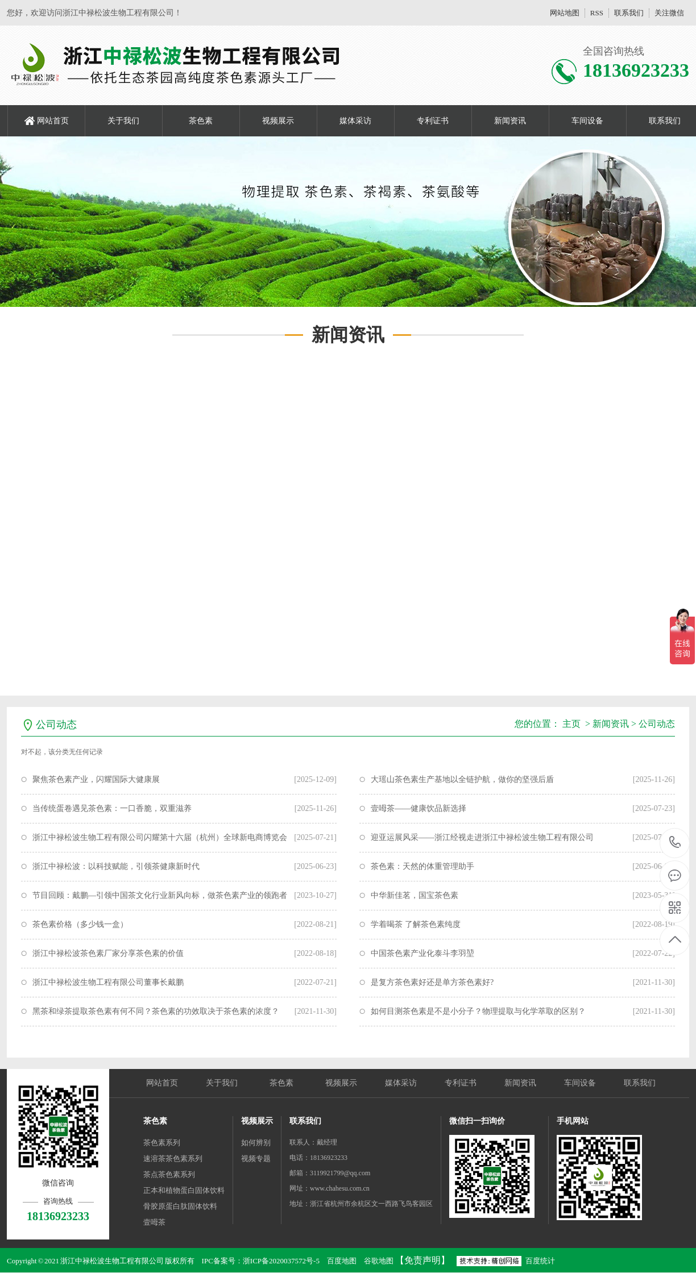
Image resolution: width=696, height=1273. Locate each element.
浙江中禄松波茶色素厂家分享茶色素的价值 (108, 953)
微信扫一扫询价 (477, 1121)
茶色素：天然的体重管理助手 (422, 866)
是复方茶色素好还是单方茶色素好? (432, 982)
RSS (596, 13)
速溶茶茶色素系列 (172, 1158)
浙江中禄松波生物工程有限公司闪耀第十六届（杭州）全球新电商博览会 (159, 837)
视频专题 (256, 1158)
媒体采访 (355, 121)
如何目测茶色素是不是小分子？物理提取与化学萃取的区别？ (478, 1011)
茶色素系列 (161, 1142)
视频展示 (278, 121)
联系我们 (629, 13)
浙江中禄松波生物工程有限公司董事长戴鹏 (108, 982)
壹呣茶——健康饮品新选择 (418, 808)
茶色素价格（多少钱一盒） (80, 924)
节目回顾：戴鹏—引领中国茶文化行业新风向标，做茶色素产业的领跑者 (159, 895)
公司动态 (657, 724)
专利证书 (433, 121)
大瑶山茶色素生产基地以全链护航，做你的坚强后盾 (462, 779)
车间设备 (587, 121)
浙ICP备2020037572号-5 (281, 1261)
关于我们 (123, 121)
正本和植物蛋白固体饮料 (184, 1190)
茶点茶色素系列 (169, 1174)
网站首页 (53, 121)
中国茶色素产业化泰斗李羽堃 (422, 953)
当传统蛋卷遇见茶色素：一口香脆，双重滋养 (112, 808)
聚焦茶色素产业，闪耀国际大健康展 (96, 779)
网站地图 (564, 13)
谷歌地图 (378, 1261)
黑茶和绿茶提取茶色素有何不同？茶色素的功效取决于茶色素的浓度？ (155, 1011)
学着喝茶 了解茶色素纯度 (416, 924)
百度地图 (342, 1261)
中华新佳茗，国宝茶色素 (414, 895)
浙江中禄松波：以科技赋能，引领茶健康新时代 (116, 866)
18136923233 (675, 842)
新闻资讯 (510, 121)
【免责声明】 (422, 1260)
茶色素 (201, 121)
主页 (571, 724)
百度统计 (540, 1261)
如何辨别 (256, 1142)
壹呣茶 (154, 1222)
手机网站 (573, 1121)
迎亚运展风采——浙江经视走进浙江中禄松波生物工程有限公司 (482, 837)
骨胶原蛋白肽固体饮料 (180, 1206)
